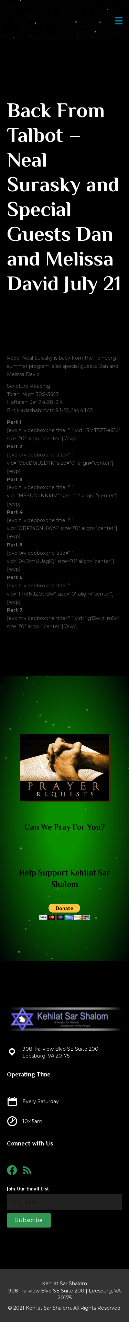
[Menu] (118, 20)
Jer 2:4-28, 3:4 (46, 402)
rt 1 (17, 422)
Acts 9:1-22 (56, 410)
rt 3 (17, 479)
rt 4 (18, 512)
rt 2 (17, 446)
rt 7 (18, 610)
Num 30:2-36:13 (40, 394)
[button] (29, 1220)
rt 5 (17, 545)
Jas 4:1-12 (82, 410)
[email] (64, 1202)
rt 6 (18, 577)
